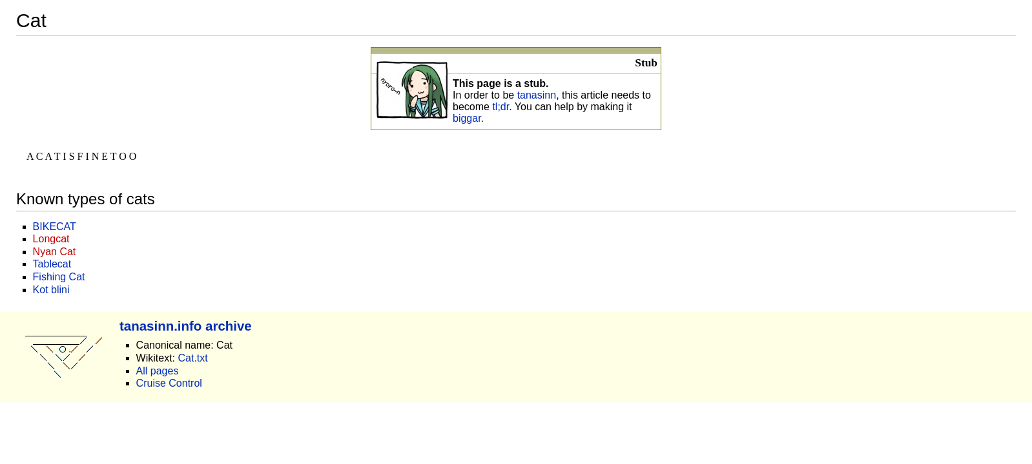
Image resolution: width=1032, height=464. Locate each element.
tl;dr (500, 106)
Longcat (51, 238)
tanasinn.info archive (185, 325)
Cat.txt (192, 358)
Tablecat (52, 263)
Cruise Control (169, 383)
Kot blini (51, 289)
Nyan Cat (54, 251)
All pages (157, 370)
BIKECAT (54, 226)
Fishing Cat (59, 276)
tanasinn (537, 95)
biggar (467, 118)
